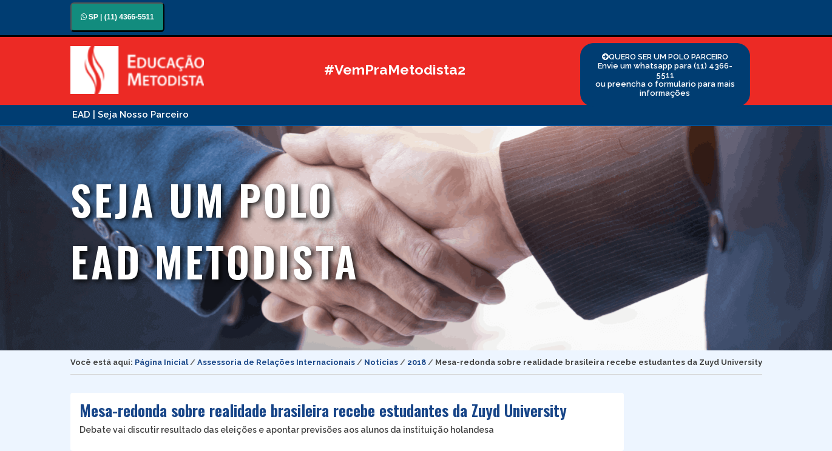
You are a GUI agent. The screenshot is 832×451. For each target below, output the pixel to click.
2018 (416, 362)
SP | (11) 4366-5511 (117, 17)
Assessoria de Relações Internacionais (276, 362)
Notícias (381, 362)
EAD (81, 114)
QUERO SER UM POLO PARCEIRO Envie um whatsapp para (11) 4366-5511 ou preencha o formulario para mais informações (665, 75)
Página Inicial (161, 362)
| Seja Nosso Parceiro (141, 114)
